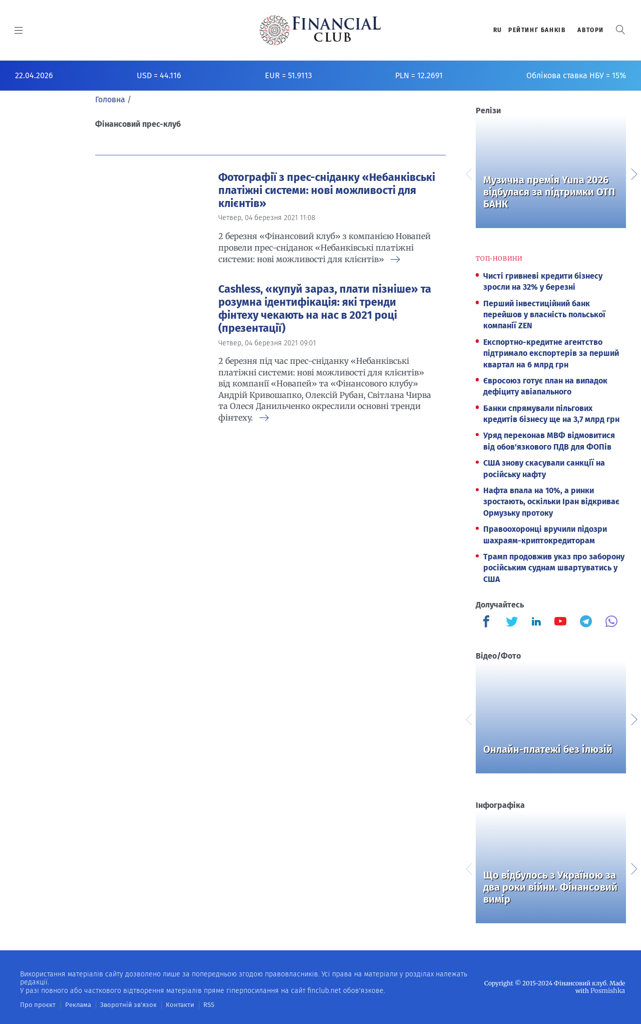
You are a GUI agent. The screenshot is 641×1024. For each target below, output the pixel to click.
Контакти (167, 1004)
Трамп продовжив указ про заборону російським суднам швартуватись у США (553, 568)
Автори (590, 30)
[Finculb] (488, 622)
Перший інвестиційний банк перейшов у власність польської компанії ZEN (544, 315)
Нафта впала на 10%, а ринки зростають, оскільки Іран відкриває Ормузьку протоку (551, 502)
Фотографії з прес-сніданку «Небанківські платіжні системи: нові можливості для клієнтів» (326, 190)
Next (633, 173)
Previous (468, 173)
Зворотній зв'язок (120, 1004)
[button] (620, 30)
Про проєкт (36, 1004)
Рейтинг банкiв (536, 30)
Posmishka (608, 990)
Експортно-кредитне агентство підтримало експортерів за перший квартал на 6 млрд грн (551, 353)
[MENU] (19, 30)
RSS (194, 1004)
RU (497, 30)
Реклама (73, 1004)
